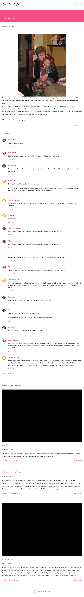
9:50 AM (11, 194)
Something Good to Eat (12, 472)
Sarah (10, 310)
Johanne (11, 340)
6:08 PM (11, 291)
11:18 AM (11, 235)
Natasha (11, 165)
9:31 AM (11, 146)
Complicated (7, 559)
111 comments (14, 493)
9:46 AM (11, 174)
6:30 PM (11, 368)
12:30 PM (11, 260)
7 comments (13, 461)
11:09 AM (11, 222)
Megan (10, 152)
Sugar (10, 297)
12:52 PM (11, 273)
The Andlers (12, 280)
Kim (9, 327)
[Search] (76, 3)
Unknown (11, 200)
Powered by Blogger (42, 591)
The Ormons (12, 228)
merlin (10, 180)
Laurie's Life (10, 4)
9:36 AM (11, 159)
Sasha (10, 140)
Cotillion (6, 445)
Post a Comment (8, 373)
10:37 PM (11, 303)
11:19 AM (11, 248)
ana (9, 215)
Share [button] (77, 125)
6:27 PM (11, 351)
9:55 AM (11, 209)
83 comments (14, 580)
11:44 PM (11, 321)
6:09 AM (11, 334)
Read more (77, 461)
